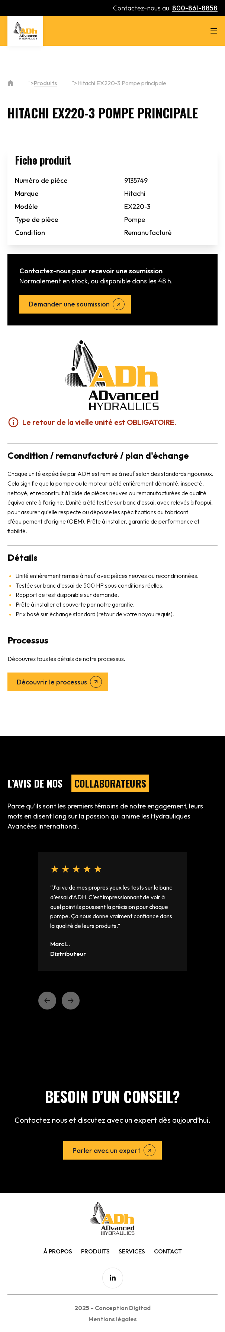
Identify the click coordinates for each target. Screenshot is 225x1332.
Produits (45, 83)
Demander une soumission (69, 304)
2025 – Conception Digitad (112, 1308)
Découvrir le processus (52, 682)
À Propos (57, 1251)
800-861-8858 (195, 8)
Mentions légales (113, 1319)
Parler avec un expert (107, 1150)
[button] (47, 1001)
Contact (168, 1251)
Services (132, 1251)
